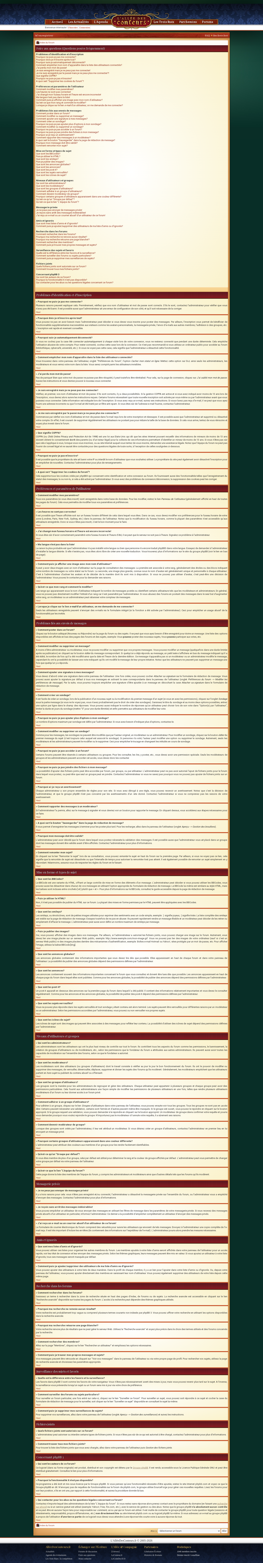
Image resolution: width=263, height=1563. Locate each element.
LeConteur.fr (116, 1555)
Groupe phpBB (140, 1467)
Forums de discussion (88, 1551)
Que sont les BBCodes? (48, 153)
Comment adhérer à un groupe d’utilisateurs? (59, 191)
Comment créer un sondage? (51, 121)
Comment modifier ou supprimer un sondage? (60, 126)
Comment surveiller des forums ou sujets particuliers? (63, 255)
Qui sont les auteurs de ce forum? (53, 277)
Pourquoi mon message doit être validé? (57, 143)
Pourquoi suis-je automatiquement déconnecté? (61, 62)
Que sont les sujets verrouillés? (52, 172)
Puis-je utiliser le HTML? (48, 156)
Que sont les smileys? (47, 159)
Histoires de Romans (153, 1555)
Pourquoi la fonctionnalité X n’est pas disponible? (61, 279)
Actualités (50, 1551)
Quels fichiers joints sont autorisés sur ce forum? (61, 266)
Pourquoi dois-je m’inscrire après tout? (56, 59)
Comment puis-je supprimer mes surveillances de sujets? (65, 258)
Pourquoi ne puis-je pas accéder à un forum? (59, 129)
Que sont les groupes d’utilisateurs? (54, 188)
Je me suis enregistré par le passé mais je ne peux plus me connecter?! (72, 73)
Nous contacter (85, 1558)
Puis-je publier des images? (50, 161)
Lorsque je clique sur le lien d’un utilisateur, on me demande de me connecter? (79, 105)
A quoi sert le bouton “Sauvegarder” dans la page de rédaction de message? (75, 140)
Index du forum (45, 43)
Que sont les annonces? (48, 167)
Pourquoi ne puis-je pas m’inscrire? (54, 78)
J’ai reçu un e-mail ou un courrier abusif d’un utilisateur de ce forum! (70, 215)
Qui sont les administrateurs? (51, 183)
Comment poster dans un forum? (53, 113)
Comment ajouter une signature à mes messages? (62, 118)
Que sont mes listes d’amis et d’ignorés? (57, 223)
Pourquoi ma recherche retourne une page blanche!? (63, 239)
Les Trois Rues (164, 22)
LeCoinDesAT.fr (118, 1558)
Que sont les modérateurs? (50, 186)
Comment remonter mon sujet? (52, 145)
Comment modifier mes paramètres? (55, 89)
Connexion (84, 27)
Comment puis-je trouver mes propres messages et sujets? (66, 245)
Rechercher (220, 35)
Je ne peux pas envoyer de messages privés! (59, 210)
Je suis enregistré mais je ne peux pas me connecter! (63, 70)
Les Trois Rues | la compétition (59, 1558)
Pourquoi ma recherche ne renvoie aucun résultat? (61, 237)
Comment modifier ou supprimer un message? (60, 116)
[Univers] (115, 1551)
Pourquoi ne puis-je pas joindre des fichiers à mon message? (67, 132)
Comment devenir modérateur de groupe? (57, 194)
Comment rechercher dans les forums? (56, 234)
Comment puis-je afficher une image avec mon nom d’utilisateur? (69, 100)
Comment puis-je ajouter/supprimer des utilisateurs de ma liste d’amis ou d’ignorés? (79, 226)
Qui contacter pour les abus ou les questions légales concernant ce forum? (74, 282)
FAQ (207, 35)
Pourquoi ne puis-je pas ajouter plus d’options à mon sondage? (68, 124)
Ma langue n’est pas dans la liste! (53, 97)
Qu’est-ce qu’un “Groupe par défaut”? (55, 199)
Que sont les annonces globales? (53, 164)
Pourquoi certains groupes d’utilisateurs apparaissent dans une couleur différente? (78, 196)
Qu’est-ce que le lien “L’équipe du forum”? (57, 202)
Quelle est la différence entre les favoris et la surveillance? (66, 253)
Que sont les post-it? (46, 169)
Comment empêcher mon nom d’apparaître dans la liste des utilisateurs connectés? (79, 65)
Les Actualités (78, 22)
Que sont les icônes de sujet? (51, 175)
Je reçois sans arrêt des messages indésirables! (61, 212)
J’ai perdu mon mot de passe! (51, 67)
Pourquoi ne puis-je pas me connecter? (56, 57)
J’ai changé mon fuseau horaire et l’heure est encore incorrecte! (68, 94)
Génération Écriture (152, 1551)
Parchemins (188, 22)
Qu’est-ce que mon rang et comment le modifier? (61, 102)
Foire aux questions (87, 1555)
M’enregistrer (44, 35)
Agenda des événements (56, 1555)
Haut (38, 312)
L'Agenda (101, 22)
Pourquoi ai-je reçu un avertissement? (55, 135)
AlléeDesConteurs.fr (58, 1547)
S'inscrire (73, 27)
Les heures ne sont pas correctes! (53, 92)
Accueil (57, 22)
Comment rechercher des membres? (55, 242)
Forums (207, 22)
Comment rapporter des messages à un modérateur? (63, 137)
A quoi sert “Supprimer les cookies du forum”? (60, 81)
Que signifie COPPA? (46, 75)
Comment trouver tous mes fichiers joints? (57, 269)
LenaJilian (195, 1555)
